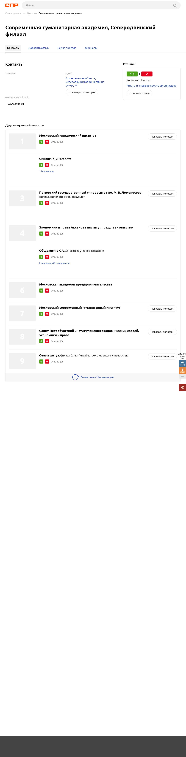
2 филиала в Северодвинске (56, 260)
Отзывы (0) (58, 138)
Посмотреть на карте (82, 92)
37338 (182, 372)
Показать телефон (162, 133)
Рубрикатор (10, 743)
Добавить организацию (166, 743)
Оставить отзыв (139, 93)
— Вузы (28, 13)
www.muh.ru (13, 102)
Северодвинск (13, 13)
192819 (182, 365)
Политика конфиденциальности (51, 754)
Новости (32, 743)
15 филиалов (47, 168)
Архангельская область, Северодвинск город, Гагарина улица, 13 (85, 82)
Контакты (83, 743)
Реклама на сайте (57, 743)
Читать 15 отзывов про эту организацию (151, 85)
